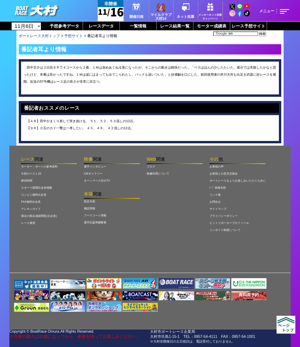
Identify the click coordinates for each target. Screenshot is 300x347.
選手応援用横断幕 (95, 222)
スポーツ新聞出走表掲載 (36, 187)
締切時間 (26, 180)
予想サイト (73, 36)
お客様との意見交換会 (224, 173)
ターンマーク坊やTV (97, 180)
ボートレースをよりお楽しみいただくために (238, 180)
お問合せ (215, 201)
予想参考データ (64, 26)
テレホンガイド (31, 209)
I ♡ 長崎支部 (218, 187)
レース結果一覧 (175, 26)
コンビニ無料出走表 (33, 194)
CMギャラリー (93, 173)
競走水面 (89, 201)
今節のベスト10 (31, 173)
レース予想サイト (248, 26)
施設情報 (89, 208)
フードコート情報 (95, 215)
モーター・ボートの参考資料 (39, 166)
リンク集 (215, 194)
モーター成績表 (211, 26)
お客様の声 (217, 166)
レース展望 (28, 223)
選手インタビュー (95, 166)
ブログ (151, 166)
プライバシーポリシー (224, 216)
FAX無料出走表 (31, 201)
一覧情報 (138, 26)
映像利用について (158, 173)
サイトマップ (218, 209)
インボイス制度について (225, 230)
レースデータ (101, 26)
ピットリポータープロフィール (229, 223)
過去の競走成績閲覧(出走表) (39, 216)
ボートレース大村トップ (39, 36)
